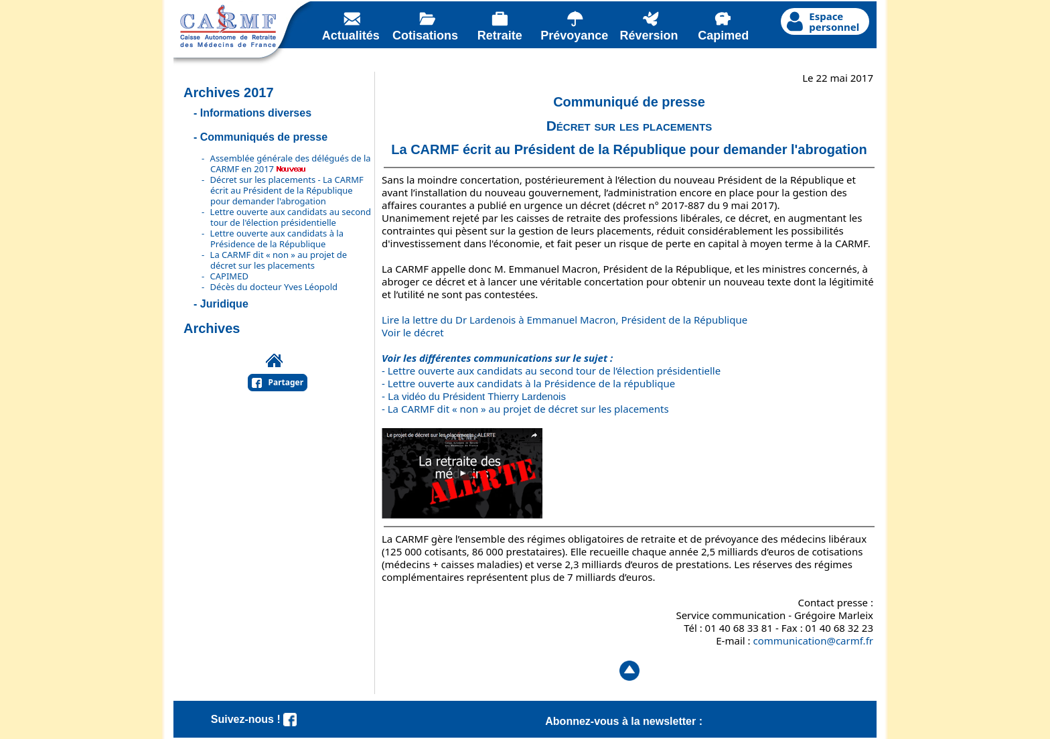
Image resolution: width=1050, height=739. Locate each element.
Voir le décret (413, 332)
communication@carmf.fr (813, 640)
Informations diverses (255, 113)
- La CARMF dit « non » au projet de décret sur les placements (525, 408)
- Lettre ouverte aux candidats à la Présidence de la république (528, 383)
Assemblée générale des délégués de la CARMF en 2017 (290, 163)
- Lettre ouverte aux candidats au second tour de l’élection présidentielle (551, 370)
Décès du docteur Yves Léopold (274, 287)
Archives (211, 328)
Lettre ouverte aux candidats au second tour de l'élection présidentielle (290, 217)
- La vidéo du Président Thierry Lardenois (474, 396)
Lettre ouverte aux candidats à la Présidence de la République (277, 238)
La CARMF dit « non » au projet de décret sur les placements (279, 260)
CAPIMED (229, 276)
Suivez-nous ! (254, 719)
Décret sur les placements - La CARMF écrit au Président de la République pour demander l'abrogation (287, 190)
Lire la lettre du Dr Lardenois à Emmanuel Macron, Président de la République (564, 319)
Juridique (224, 304)
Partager (286, 382)
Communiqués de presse (263, 137)
